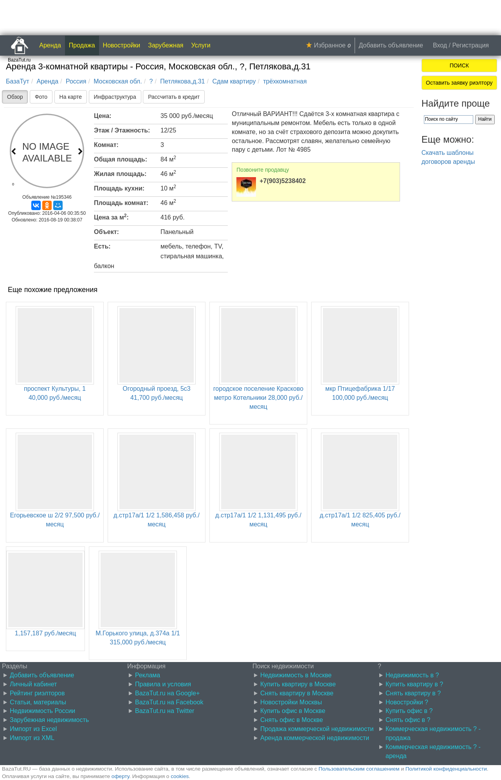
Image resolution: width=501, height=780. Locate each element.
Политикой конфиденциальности (446, 769)
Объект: (106, 232)
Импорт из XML (32, 738)
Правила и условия (163, 684)
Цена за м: (111, 217)
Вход (440, 45)
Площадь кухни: (119, 188)
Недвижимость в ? (412, 675)
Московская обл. (118, 81)
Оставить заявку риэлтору (459, 83)
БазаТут (17, 81)
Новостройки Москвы (291, 702)
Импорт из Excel (33, 729)
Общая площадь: (120, 159)
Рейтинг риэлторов (37, 693)
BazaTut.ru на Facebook (169, 702)
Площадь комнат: (121, 203)
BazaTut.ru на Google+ (167, 693)
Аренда (50, 45)
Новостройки (122, 45)
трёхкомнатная (284, 81)
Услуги (201, 45)
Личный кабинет (33, 684)
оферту (120, 776)
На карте (70, 97)
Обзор (15, 97)
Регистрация (470, 45)
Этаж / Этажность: (122, 130)
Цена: (103, 115)
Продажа (82, 45)
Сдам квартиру (234, 81)
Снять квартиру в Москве (296, 693)
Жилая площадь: (120, 174)
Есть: (102, 246)
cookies (180, 776)
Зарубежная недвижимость (49, 720)
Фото (41, 97)
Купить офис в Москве (292, 710)
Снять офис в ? (408, 720)
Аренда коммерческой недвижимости (314, 738)
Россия (76, 81)
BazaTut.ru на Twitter (164, 710)
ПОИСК (459, 65)
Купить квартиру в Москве (298, 684)
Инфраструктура (115, 97)
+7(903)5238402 (283, 181)
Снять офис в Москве (291, 720)
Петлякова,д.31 (182, 81)
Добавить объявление (391, 45)
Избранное (330, 45)
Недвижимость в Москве (296, 675)
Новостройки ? (407, 702)
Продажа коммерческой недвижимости (316, 729)
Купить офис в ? (409, 710)
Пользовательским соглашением (359, 769)
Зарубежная (165, 45)
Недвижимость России (42, 710)
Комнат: (106, 144)
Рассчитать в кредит (174, 97)
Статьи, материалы (38, 702)
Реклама (147, 675)
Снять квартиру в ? (413, 693)
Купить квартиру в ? (414, 684)
